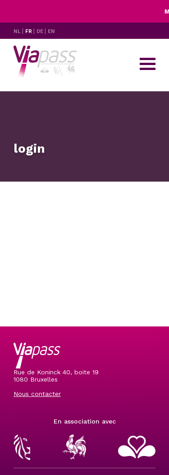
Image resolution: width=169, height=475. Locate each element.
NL (18, 31)
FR (29, 31)
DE (41, 31)
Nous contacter (37, 393)
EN (51, 31)
